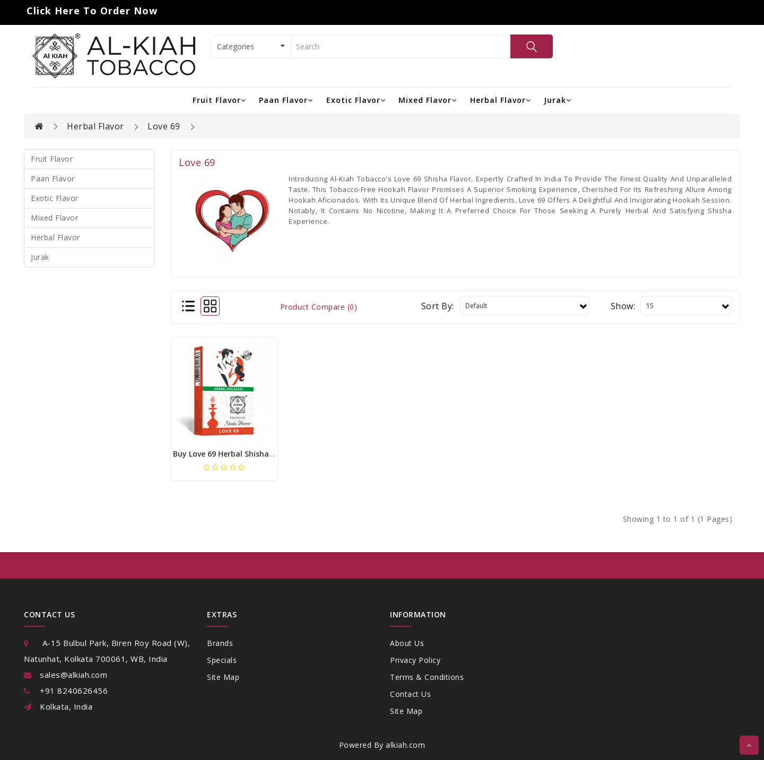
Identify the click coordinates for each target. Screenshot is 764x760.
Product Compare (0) (319, 307)
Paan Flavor (286, 100)
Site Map (223, 677)
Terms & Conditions (427, 677)
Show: (623, 306)
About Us (407, 643)
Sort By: (437, 306)
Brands (220, 643)
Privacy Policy (415, 660)
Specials (222, 660)
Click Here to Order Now (92, 10)
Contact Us (410, 694)
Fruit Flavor (219, 100)
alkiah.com (405, 745)
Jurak (557, 100)
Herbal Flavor (500, 100)
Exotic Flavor (356, 100)
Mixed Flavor (427, 100)
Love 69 (163, 126)
